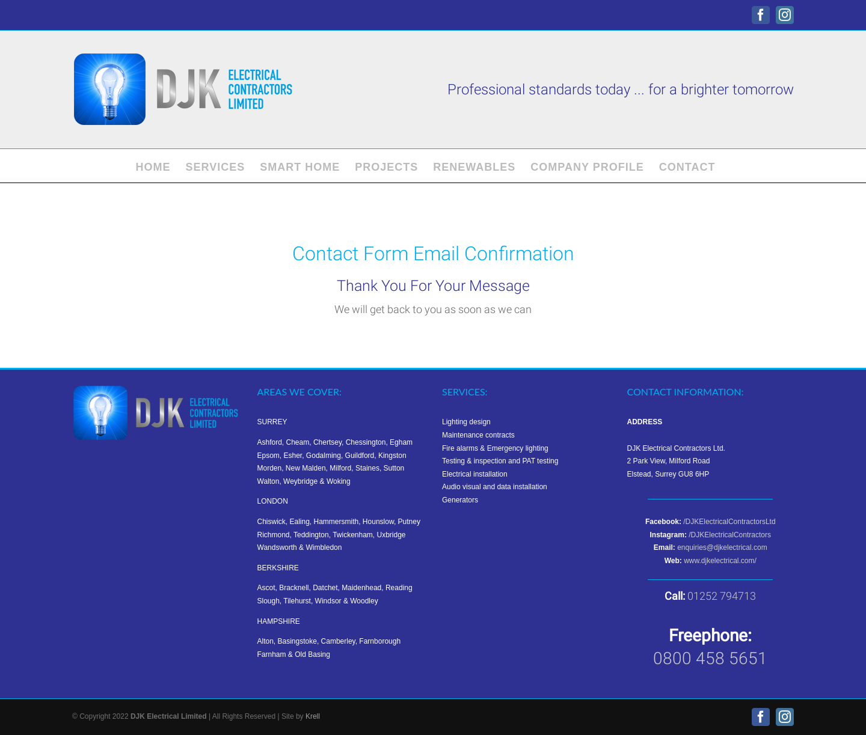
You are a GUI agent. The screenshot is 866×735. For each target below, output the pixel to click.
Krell (313, 716)
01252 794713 (721, 596)
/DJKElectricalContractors (730, 535)
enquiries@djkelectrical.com (722, 547)
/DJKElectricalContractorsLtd (729, 521)
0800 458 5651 (710, 658)
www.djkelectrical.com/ (720, 561)
